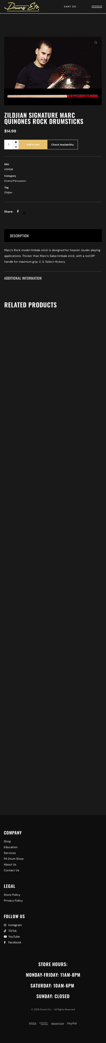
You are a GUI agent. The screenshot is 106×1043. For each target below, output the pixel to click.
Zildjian (8, 192)
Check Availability (62, 144)
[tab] (53, 235)
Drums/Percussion (15, 181)
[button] (96, 42)
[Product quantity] (11, 144)
